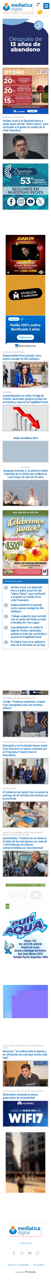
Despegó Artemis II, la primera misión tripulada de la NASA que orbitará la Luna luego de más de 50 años (25, 474)
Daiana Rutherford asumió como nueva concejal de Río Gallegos (22, 357)
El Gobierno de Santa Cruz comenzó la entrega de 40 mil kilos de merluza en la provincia (25, 795)
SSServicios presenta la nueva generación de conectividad (20, 1096)
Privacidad (39, 1265)
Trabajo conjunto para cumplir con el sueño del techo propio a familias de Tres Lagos (28, 619)
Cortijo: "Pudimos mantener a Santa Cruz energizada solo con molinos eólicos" (24, 705)
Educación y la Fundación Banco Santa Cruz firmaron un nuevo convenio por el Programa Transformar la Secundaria (25, 750)
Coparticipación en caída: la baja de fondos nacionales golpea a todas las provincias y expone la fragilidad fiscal (25, 399)
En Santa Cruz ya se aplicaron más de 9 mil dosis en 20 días (28, 643)
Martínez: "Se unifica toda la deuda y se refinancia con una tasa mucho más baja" (25, 1054)
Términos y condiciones (18, 1265)
